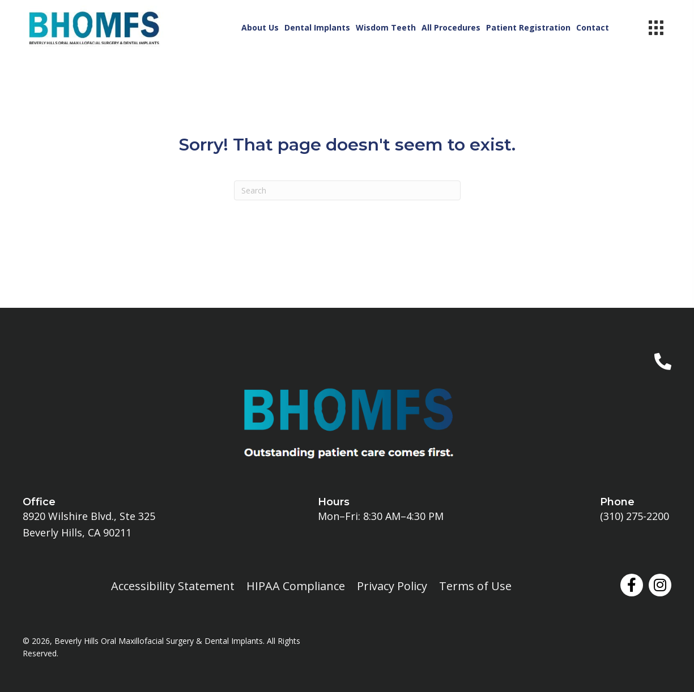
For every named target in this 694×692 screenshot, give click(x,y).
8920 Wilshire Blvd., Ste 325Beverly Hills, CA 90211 (89, 524)
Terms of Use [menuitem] (475, 586)
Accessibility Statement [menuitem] (173, 586)
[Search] (347, 190)
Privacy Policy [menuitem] (392, 586)
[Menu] (656, 28)
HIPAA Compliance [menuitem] (295, 586)
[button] (631, 585)
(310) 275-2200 (634, 516)
